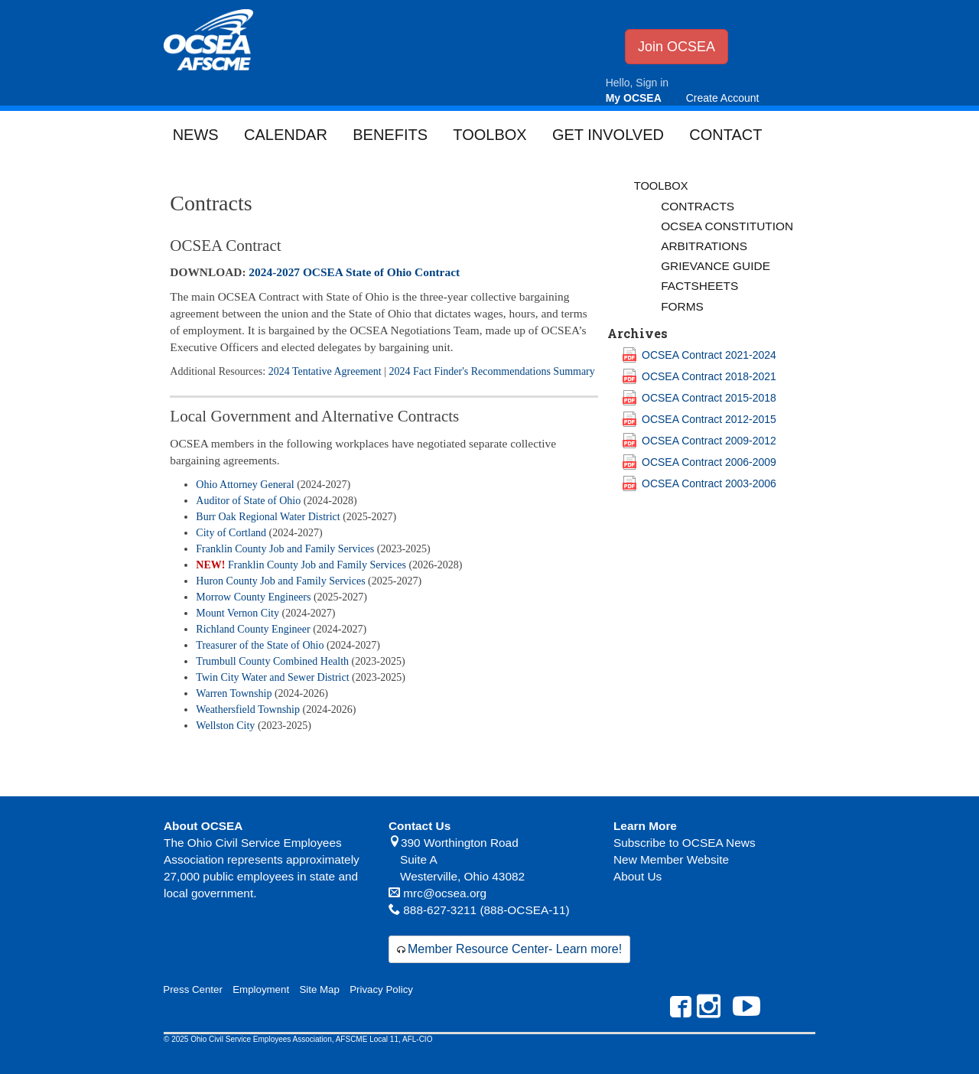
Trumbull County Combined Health (272, 661)
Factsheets (699, 285)
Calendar (285, 134)
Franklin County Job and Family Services (285, 549)
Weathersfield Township (248, 709)
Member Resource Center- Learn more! (515, 948)
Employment (261, 989)
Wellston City (225, 725)
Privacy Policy (381, 989)
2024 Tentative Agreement (325, 371)
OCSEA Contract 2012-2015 (709, 419)
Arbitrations (704, 245)
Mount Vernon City (237, 613)
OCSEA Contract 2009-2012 (709, 440)
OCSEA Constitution (727, 226)
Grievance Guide (715, 265)
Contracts (697, 206)
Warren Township (234, 693)
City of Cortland (231, 533)
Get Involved (608, 134)
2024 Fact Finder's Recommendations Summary (492, 371)
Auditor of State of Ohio (248, 500)
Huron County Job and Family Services (280, 581)
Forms (682, 306)
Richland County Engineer (253, 629)
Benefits (390, 134)
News (196, 134)
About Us (637, 876)
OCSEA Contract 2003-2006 (709, 483)
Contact (725, 134)
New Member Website (671, 859)
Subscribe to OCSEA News (684, 842)
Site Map (319, 989)
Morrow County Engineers (253, 597)
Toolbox (489, 134)
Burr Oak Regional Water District (268, 516)
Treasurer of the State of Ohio (260, 645)
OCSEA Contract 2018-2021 (709, 376)
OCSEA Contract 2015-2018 (709, 398)
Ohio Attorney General (245, 484)
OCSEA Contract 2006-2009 (709, 462)
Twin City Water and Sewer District (272, 677)
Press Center (193, 989)
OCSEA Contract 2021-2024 (709, 355)
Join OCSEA (676, 46)
